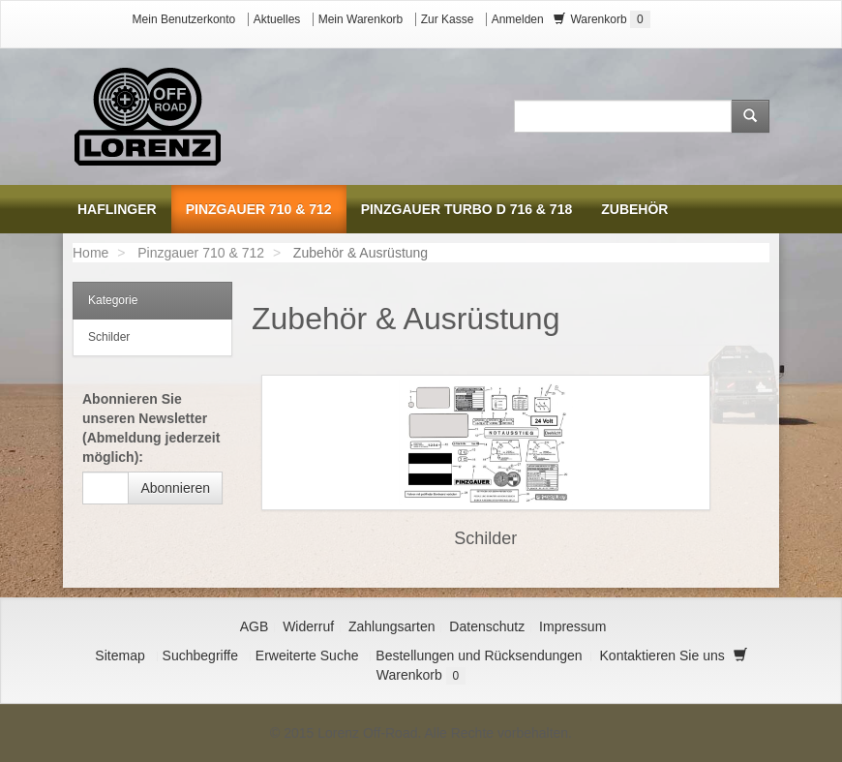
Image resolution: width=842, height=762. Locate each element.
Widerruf (308, 626)
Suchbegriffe (200, 655)
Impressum (572, 626)
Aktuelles (277, 19)
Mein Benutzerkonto (184, 19)
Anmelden (518, 19)
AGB (254, 626)
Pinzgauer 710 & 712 (200, 252)
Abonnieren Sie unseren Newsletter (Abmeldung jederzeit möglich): (151, 428)
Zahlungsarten (392, 626)
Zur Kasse (447, 19)
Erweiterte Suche (307, 655)
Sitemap (119, 655)
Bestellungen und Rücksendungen (479, 655)
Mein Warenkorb (361, 19)
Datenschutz (487, 626)
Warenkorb (602, 19)
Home (90, 252)
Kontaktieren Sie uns (662, 655)
